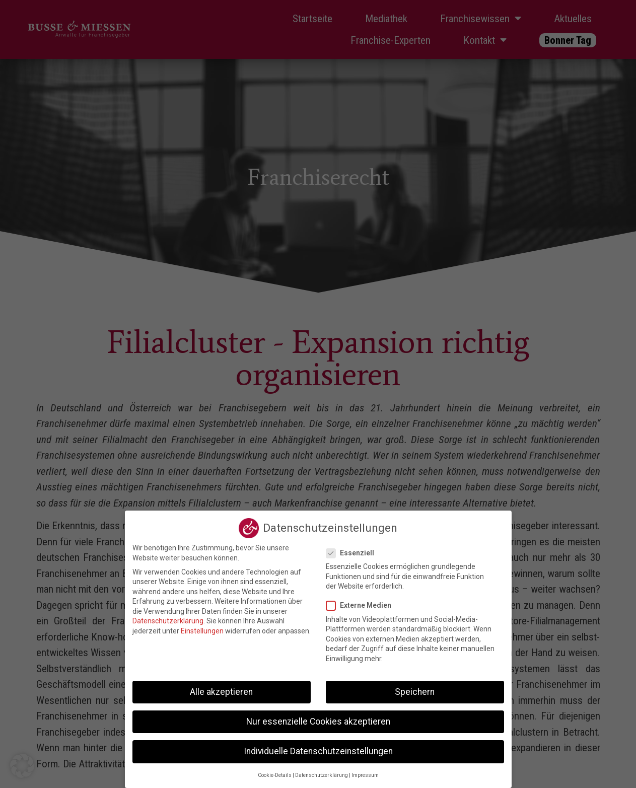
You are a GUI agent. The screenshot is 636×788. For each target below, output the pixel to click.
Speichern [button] (415, 692)
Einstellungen (202, 631)
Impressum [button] (365, 775)
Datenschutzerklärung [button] (321, 775)
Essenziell (353, 553)
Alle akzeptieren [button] (221, 692)
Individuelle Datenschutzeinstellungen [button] (318, 751)
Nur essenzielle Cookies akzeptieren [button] (318, 722)
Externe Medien (362, 605)
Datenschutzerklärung (167, 621)
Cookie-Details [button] (275, 775)
